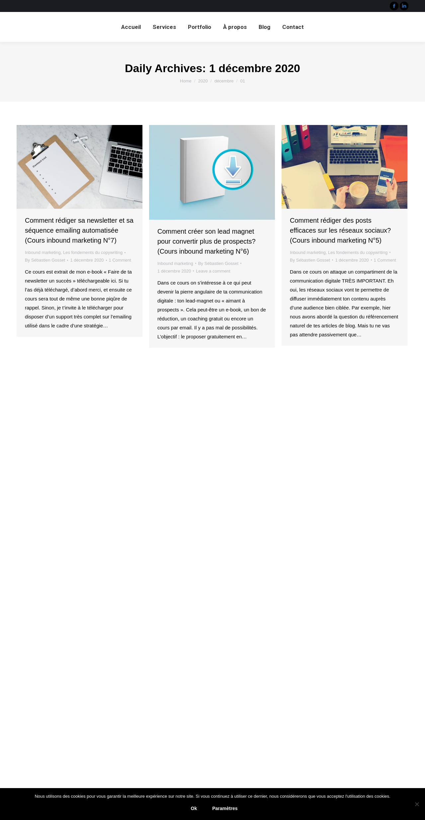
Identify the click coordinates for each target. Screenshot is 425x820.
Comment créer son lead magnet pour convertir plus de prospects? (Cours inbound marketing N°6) (206, 241)
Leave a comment (213, 271)
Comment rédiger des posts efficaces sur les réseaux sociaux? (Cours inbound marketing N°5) (340, 230)
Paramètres (224, 808)
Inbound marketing (43, 252)
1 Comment (120, 260)
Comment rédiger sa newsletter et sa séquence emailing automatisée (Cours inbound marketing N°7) (79, 230)
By (45, 260)
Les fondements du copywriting (93, 252)
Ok (194, 808)
